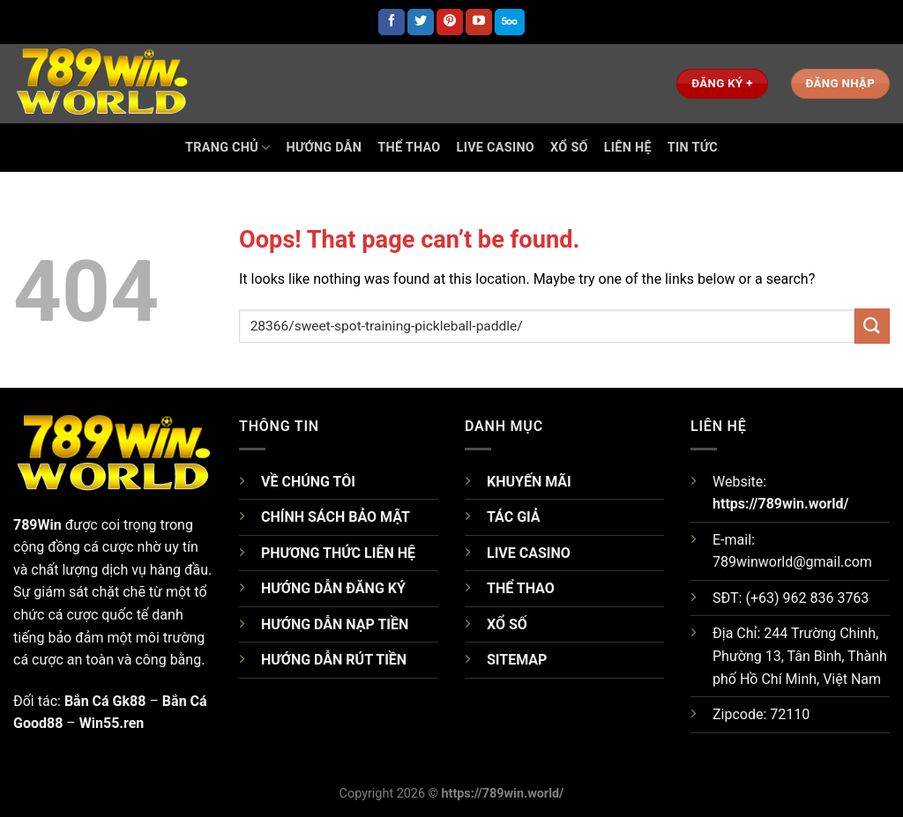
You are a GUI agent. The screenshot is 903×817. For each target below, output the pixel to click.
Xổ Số (569, 147)
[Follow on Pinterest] (450, 22)
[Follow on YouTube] (479, 22)
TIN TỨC (693, 147)
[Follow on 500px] (510, 22)
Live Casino (495, 147)
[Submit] (872, 325)
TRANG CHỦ (227, 147)
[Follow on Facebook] (391, 22)
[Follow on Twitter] (420, 22)
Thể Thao (408, 147)
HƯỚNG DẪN (324, 147)
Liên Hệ (628, 147)
